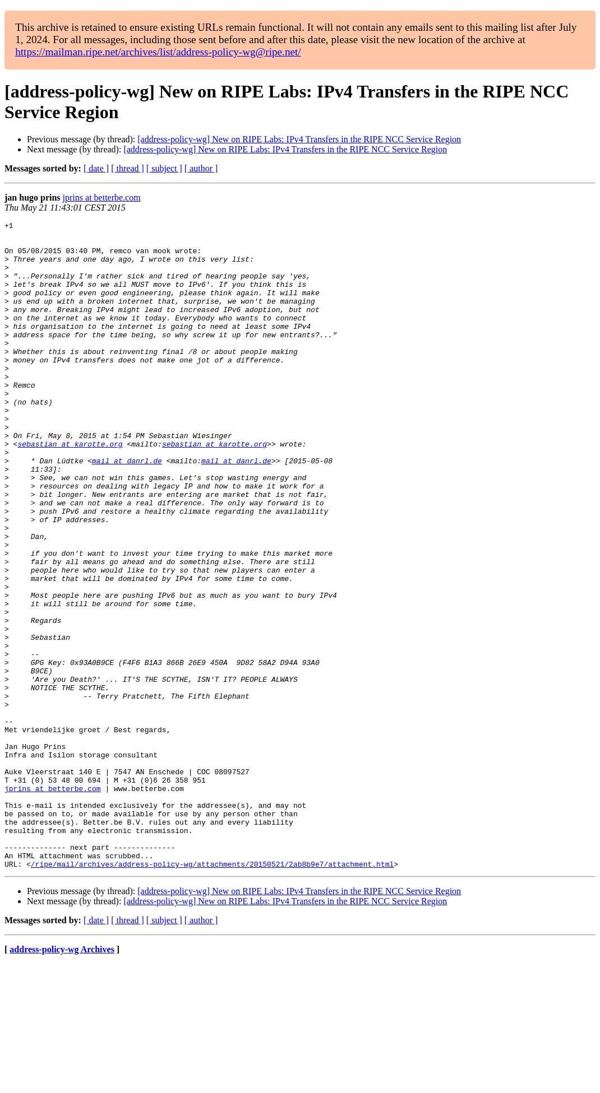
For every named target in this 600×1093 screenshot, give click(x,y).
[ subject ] (164, 168)
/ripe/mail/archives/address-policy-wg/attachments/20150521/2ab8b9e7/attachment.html (212, 993)
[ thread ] (127, 168)
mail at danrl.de (127, 509)
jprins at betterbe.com (102, 197)
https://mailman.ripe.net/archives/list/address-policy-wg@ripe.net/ (158, 52)
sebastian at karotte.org (69, 489)
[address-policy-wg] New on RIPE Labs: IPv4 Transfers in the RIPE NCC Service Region (299, 139)
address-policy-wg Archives (62, 1078)
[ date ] (96, 168)
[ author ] (201, 168)
